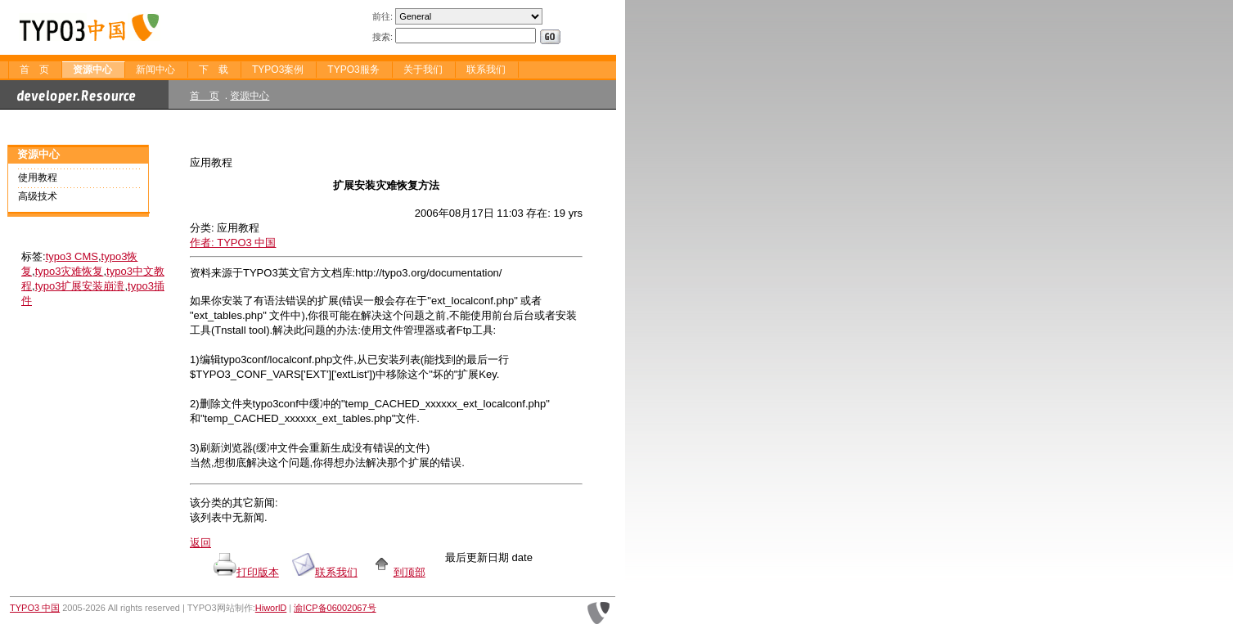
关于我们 (423, 69)
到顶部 (398, 572)
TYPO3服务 (353, 69)
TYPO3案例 (278, 69)
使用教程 (37, 177)
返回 (200, 543)
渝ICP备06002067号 (335, 608)
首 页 (34, 69)
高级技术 (37, 196)
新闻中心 (155, 69)
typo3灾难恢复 (69, 271)
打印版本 (257, 572)
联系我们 (486, 69)
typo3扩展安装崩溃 (80, 286)
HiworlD (271, 608)
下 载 (213, 69)
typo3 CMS (72, 256)
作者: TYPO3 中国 (233, 242)
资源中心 (92, 69)
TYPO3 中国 (35, 608)
